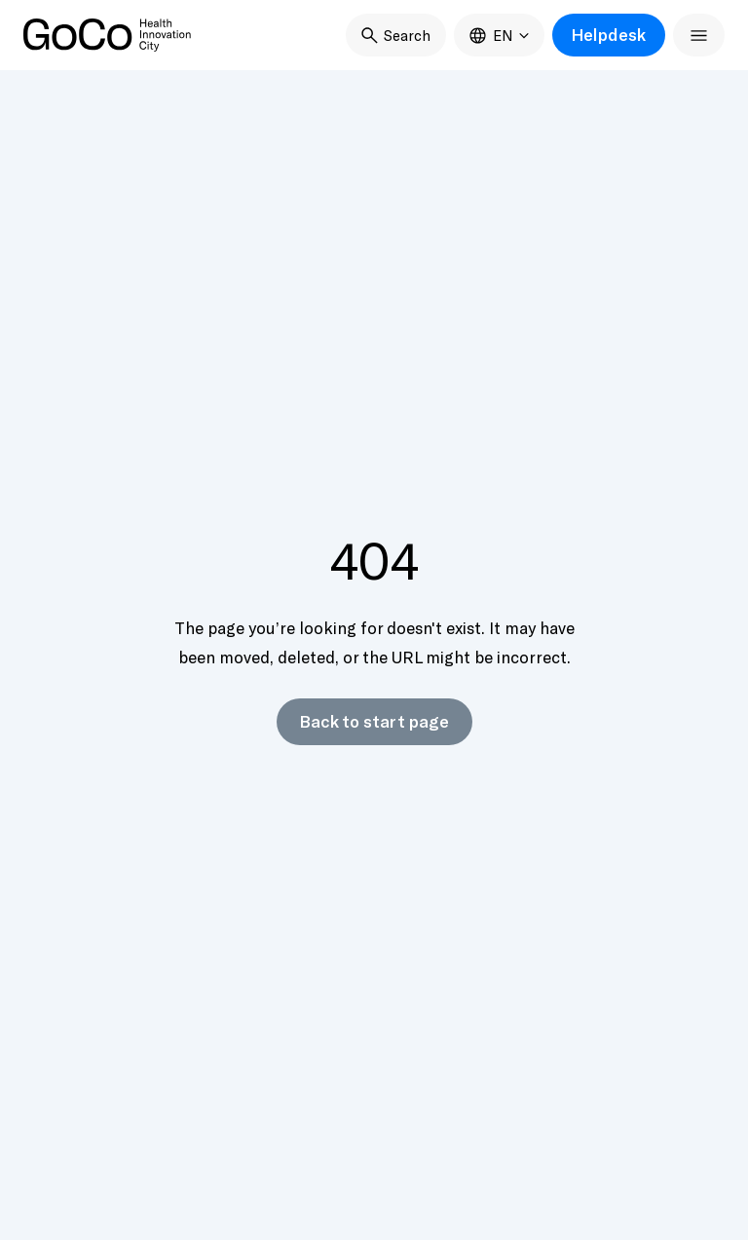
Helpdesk (609, 34)
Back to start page (374, 721)
